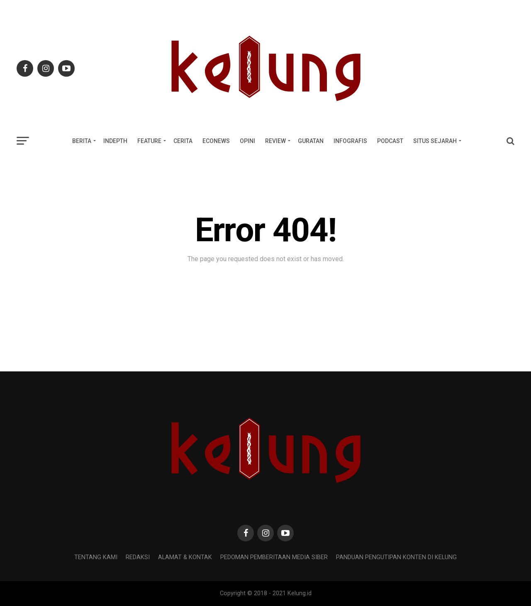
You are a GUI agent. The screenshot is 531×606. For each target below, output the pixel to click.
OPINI (247, 141)
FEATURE (149, 141)
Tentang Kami (95, 557)
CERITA (182, 141)
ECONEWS (216, 141)
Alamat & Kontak (185, 557)
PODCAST (390, 141)
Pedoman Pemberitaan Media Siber (274, 557)
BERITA (81, 141)
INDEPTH (115, 141)
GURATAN (311, 141)
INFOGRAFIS (350, 141)
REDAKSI (138, 557)
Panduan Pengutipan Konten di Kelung (396, 557)
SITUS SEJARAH (435, 141)
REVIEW (275, 141)
